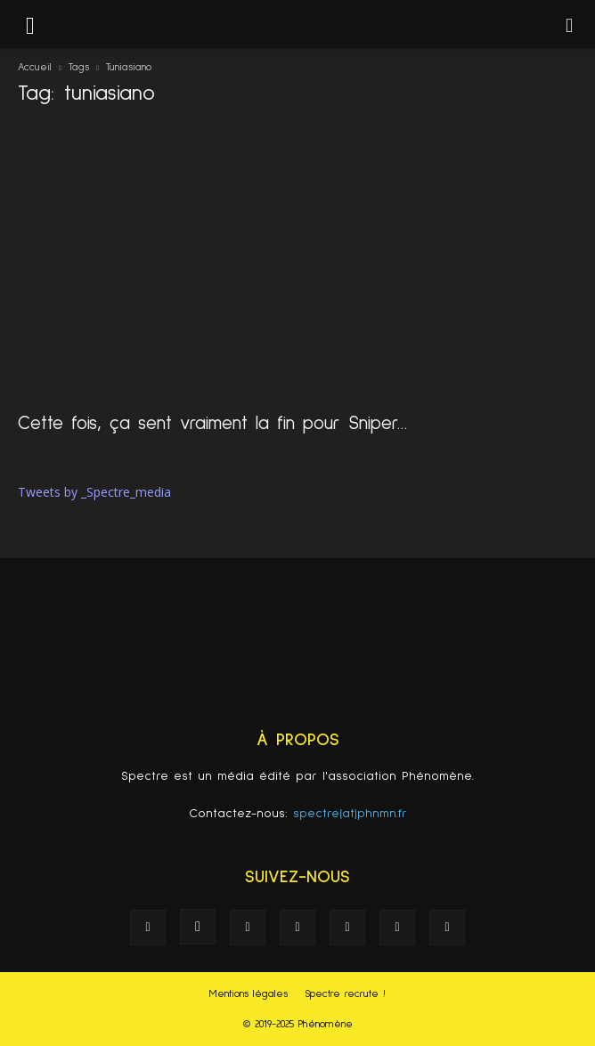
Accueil (35, 67)
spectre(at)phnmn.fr (350, 813)
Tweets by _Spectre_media (94, 491)
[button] (570, 24)
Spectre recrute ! (345, 994)
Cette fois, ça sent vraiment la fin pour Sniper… (212, 423)
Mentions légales (248, 994)
